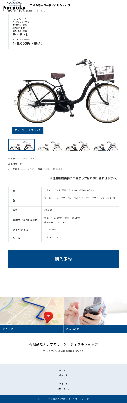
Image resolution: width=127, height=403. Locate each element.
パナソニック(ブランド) (22, 22)
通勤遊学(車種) (18, 28)
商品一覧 (63, 375)
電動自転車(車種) (19, 31)
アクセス (63, 384)
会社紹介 (63, 370)
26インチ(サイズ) (19, 19)
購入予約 (63, 259)
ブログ (63, 380)
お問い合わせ (63, 389)
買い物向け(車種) (19, 25)
